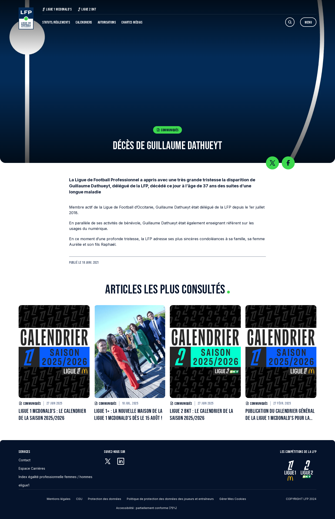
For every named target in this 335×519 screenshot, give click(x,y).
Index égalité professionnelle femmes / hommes (55, 477)
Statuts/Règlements (56, 22)
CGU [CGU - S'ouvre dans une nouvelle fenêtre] (79, 499)
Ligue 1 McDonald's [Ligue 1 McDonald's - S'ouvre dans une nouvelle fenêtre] (57, 9)
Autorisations (107, 22)
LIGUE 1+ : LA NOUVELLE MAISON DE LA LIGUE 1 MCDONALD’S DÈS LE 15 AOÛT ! (128, 414)
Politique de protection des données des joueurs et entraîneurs (170, 499)
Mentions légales (58, 499)
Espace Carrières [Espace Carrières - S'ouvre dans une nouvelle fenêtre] (32, 468)
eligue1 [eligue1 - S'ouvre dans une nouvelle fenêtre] (24, 485)
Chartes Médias (131, 22)
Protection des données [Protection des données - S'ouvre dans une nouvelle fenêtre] (104, 499)
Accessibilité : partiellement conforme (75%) (146, 508)
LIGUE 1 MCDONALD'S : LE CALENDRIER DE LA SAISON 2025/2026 (52, 414)
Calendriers (84, 22)
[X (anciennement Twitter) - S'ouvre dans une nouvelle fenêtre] (107, 461)
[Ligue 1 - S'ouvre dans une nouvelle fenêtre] (290, 470)
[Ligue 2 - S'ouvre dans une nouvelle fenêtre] (306, 470)
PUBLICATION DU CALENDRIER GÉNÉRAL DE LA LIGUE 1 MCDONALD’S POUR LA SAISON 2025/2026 (280, 414)
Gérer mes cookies (232, 499)
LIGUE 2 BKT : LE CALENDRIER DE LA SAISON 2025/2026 (201, 414)
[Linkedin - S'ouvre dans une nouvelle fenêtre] (120, 461)
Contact (24, 460)
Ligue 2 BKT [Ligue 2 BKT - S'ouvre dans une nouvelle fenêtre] (87, 9)
